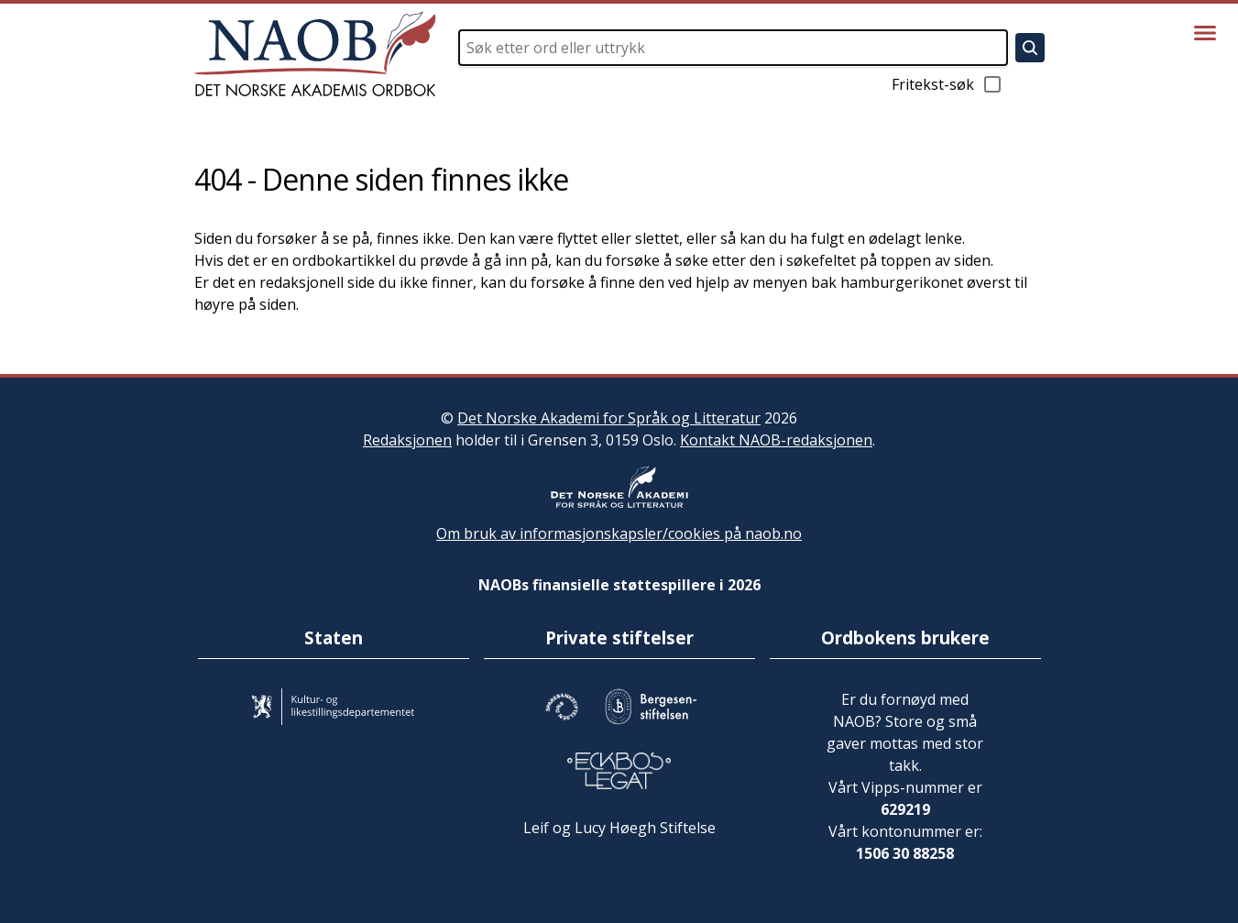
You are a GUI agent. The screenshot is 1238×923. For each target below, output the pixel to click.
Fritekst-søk (947, 84)
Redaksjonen (407, 440)
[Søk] (1030, 47)
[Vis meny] (1205, 33)
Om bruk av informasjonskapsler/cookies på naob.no (619, 533)
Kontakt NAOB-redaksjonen (776, 440)
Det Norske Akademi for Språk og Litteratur (609, 418)
